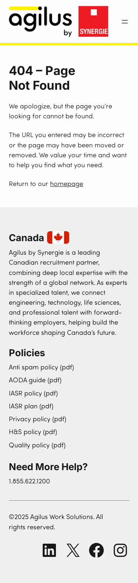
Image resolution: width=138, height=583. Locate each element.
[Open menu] (124, 21)
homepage (66, 184)
